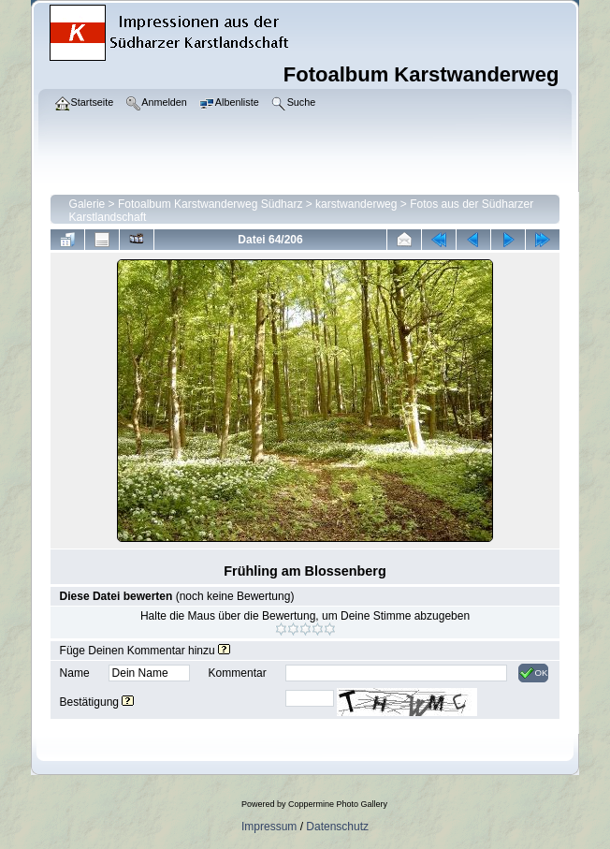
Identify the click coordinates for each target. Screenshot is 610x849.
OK (533, 673)
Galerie (87, 204)
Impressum (269, 826)
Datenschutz (337, 826)
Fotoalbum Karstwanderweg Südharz (210, 204)
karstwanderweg (356, 204)
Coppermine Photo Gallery (337, 804)
